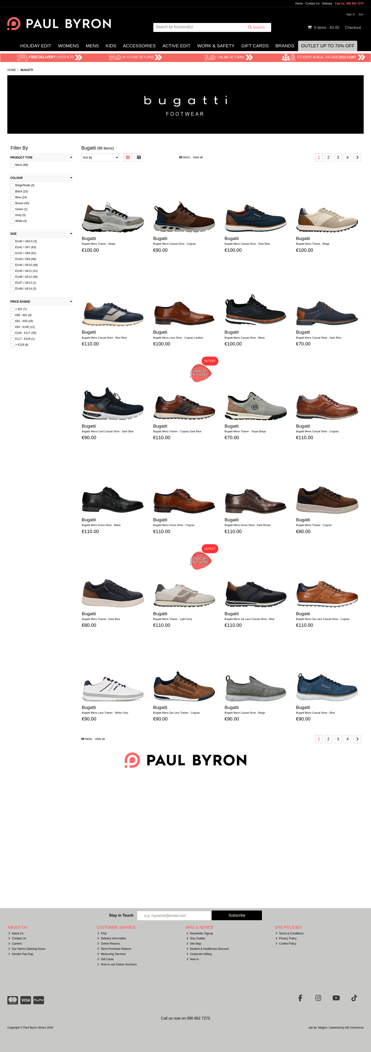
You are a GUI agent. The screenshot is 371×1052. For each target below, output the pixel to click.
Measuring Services (111, 954)
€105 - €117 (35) (25, 333)
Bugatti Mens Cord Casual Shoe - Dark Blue (107, 431)
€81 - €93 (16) (24, 321)
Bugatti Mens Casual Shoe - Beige (245, 712)
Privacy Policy (286, 938)
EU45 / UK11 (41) (26, 271)
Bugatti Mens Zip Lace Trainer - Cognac (176, 712)
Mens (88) (21, 165)
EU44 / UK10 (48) (26, 265)
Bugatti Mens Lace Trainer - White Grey (105, 712)
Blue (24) (21, 197)
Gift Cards (255, 45)
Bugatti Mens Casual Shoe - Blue (315, 712)
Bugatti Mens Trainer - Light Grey (172, 619)
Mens (92, 45)
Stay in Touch (121, 915)
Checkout (353, 28)
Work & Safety (215, 45)
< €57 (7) (21, 309)
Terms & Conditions (289, 933)
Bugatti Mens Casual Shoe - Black (245, 337)
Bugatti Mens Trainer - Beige (98, 243)
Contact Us (312, 3)
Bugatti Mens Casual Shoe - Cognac (174, 243)
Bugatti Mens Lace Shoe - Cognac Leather (178, 337)
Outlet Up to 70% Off (327, 45)
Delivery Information (111, 938)
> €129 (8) (21, 344)
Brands (284, 45)
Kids (111, 45)
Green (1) (21, 209)
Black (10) (21, 191)
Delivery (327, 3)
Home (299, 3)
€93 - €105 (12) (25, 327)
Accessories (139, 45)
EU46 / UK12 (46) (26, 276)
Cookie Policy (285, 944)
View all (198, 157)
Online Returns (108, 944)
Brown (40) (22, 203)
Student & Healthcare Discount (207, 949)
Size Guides (195, 938)
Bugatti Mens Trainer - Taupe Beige (245, 431)
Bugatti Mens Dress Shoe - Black (101, 525)
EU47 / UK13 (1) (25, 282)
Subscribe (237, 915)
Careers (15, 944)
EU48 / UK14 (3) (25, 288)
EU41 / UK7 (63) (25, 247)
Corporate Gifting (199, 954)
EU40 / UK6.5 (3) (26, 241)
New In (192, 959)
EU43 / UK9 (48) (25, 259)
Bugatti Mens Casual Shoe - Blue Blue (104, 337)
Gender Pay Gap (20, 954)
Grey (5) (20, 215)
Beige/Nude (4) (25, 185)
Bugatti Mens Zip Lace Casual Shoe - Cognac (323, 619)
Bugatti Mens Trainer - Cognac (314, 525)
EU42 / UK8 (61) (25, 253)
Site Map (193, 944)
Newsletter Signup (199, 933)
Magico (322, 1027)
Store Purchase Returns (114, 949)
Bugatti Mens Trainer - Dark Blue (101, 619)
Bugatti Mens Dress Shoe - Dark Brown (248, 525)
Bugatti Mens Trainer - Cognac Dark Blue (177, 431)
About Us (15, 933)
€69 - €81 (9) (23, 315)
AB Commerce (354, 1027)
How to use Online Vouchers (117, 964)
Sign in (350, 14)
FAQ (101, 933)
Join (361, 14)
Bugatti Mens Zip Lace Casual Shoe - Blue (249, 619)
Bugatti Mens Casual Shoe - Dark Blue (247, 243)
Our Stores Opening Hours (26, 949)
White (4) (21, 221)
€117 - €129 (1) (25, 338)
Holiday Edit (36, 45)
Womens (68, 45)
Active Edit (176, 45)
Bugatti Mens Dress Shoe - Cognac (173, 525)
